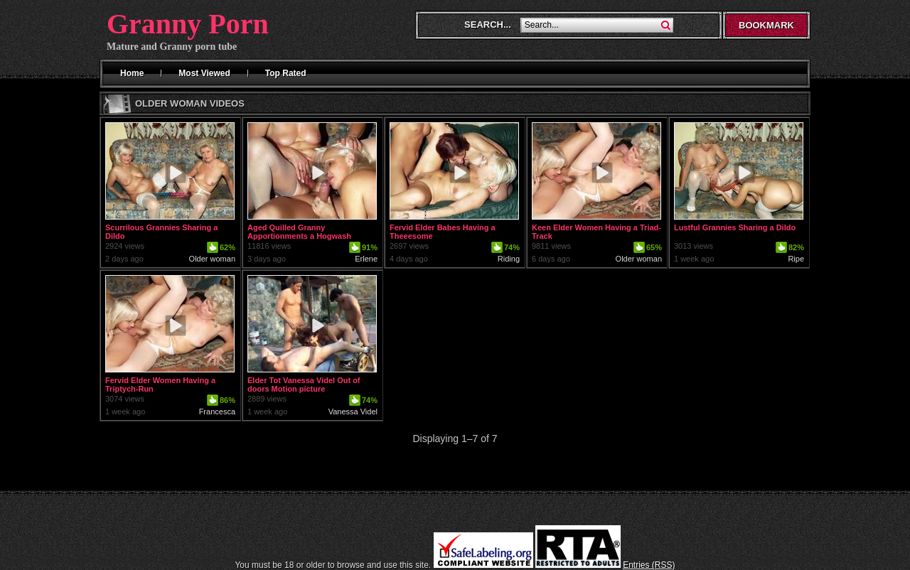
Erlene (366, 258)
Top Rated (285, 73)
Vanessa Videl (353, 411)
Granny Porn (188, 24)
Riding (509, 258)
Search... (487, 24)
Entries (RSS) (649, 565)
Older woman (212, 258)
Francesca (217, 411)
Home (132, 73)
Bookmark (766, 25)
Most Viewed (204, 73)
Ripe (796, 258)
